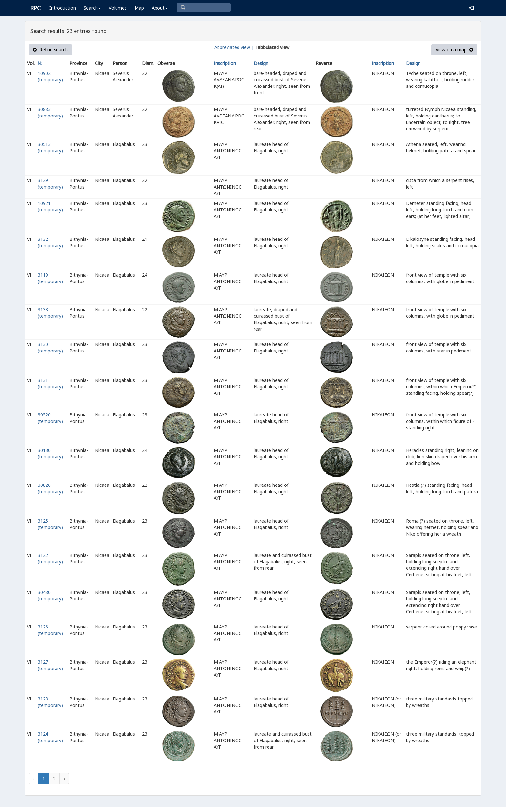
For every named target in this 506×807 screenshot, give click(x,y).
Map (139, 8)
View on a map (454, 49)
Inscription (225, 63)
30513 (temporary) (50, 147)
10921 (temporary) (50, 206)
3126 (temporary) (50, 630)
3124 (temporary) (50, 737)
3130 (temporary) (50, 347)
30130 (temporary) (50, 453)
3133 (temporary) (50, 312)
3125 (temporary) (50, 524)
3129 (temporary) (50, 183)
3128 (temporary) (50, 702)
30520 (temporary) (50, 418)
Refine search (50, 49)
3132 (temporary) (50, 242)
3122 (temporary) (50, 558)
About (160, 8)
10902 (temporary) (50, 76)
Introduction (62, 8)
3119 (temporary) (50, 278)
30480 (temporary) (50, 595)
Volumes (118, 8)
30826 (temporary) (50, 488)
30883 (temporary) (50, 112)
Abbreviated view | (234, 47)
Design (261, 63)
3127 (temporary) (50, 665)
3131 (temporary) (50, 383)
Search (92, 8)
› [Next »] (64, 778)
